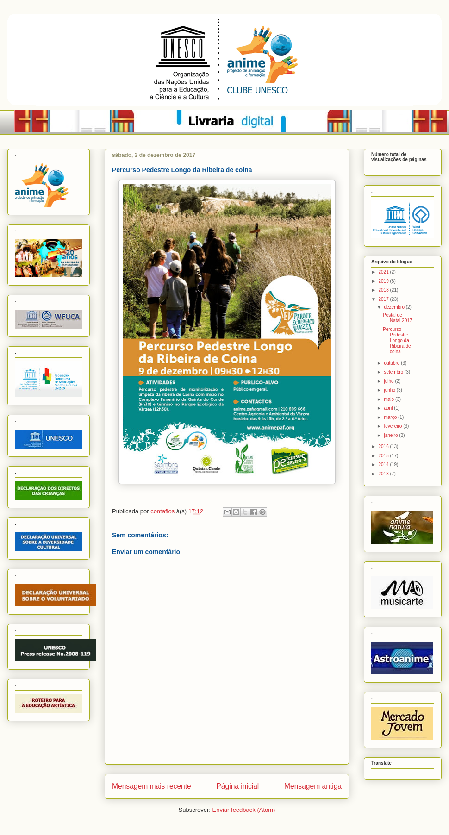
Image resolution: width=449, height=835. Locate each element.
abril (389, 408)
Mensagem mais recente (151, 786)
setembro (394, 371)
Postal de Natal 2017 (397, 317)
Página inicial (237, 786)
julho (389, 381)
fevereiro (393, 426)
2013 (384, 473)
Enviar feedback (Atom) (243, 809)
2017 (384, 299)
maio (389, 399)
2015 (384, 455)
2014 (384, 464)
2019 (384, 281)
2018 (384, 290)
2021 (384, 271)
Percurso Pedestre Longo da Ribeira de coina (397, 340)
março (391, 417)
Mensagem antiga (313, 786)
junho (390, 390)
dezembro (394, 307)
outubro (392, 363)
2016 (384, 446)
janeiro (391, 435)
